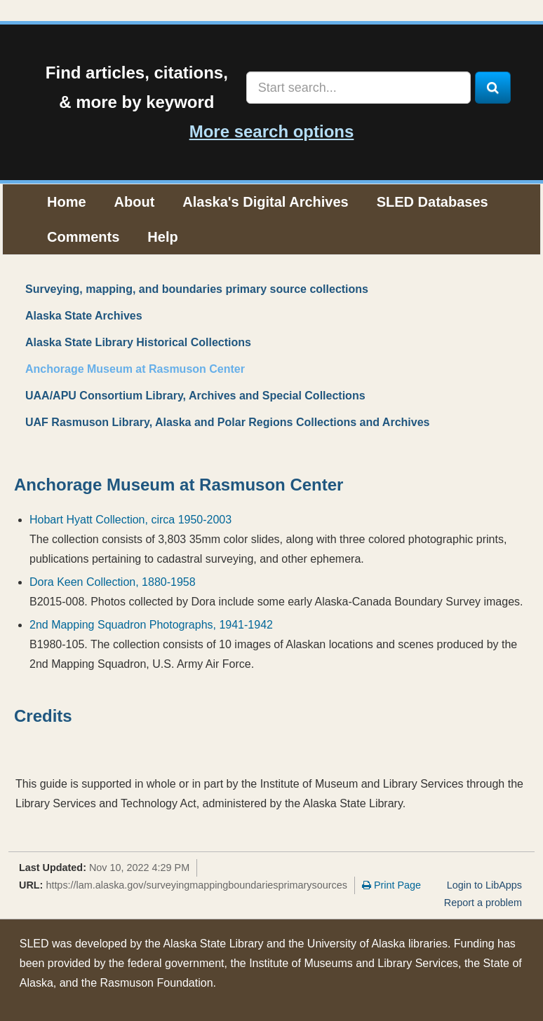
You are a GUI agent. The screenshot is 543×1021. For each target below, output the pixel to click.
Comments (83, 237)
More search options (271, 131)
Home (66, 202)
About (134, 202)
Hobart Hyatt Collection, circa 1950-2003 (130, 520)
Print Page (391, 885)
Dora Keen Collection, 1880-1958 (112, 582)
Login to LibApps (484, 885)
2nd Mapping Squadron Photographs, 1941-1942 (151, 625)
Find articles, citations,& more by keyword (137, 87)
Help (162, 237)
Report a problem (483, 902)
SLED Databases (432, 202)
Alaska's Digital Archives (265, 202)
